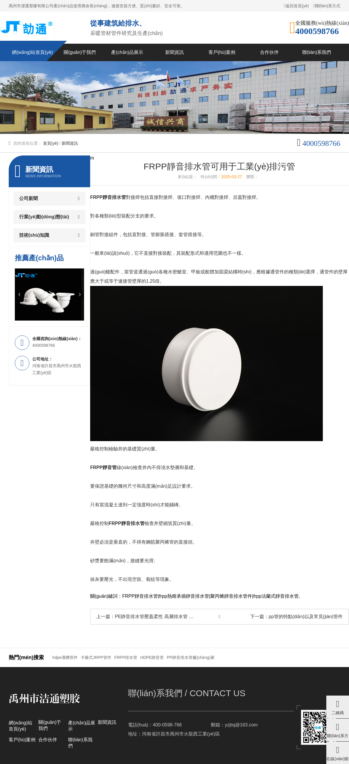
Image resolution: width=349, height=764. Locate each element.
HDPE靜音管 (152, 657)
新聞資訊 (70, 143)
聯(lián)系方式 (326, 5)
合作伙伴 (47, 739)
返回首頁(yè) (296, 5)
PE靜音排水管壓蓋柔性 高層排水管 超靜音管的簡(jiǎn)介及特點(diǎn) (186, 616)
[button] (19, 294)
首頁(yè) (50, 143)
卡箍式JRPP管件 (96, 657)
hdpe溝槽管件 (65, 657)
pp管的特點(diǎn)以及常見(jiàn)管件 (306, 616)
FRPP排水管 (125, 657)
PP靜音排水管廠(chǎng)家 (190, 657)
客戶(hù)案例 (22, 739)
